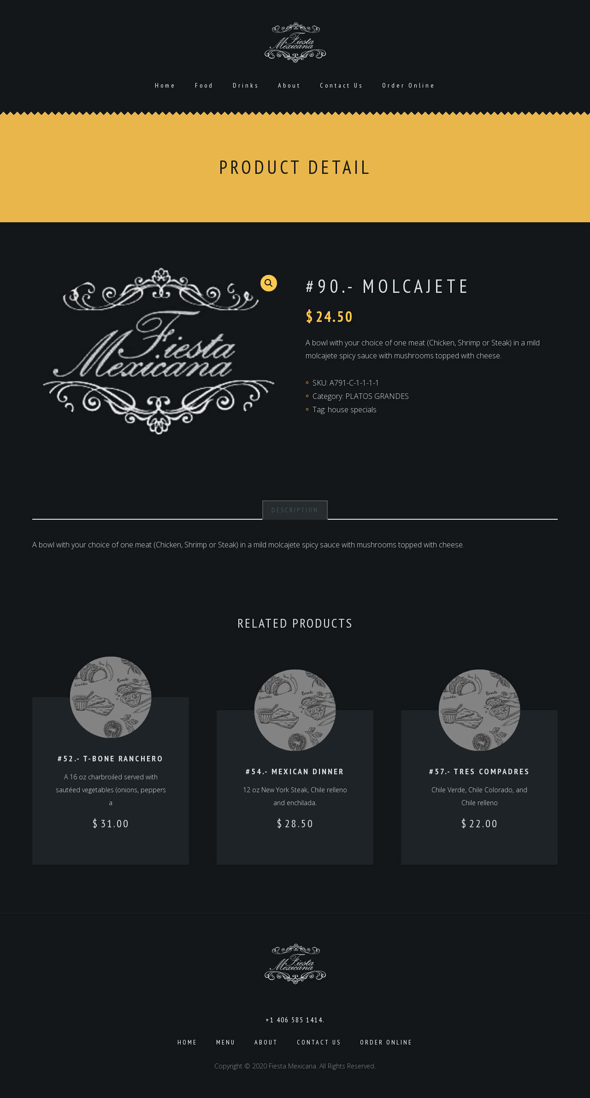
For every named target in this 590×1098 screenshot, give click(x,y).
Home (165, 85)
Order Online (409, 85)
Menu (226, 1042)
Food (204, 85)
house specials (352, 409)
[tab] (295, 510)
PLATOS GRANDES (377, 396)
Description (295, 510)
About (289, 85)
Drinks (246, 85)
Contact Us (341, 85)
